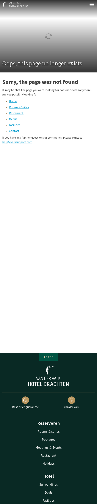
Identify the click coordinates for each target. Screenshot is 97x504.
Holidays (49, 463)
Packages (48, 439)
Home (13, 101)
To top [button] (48, 357)
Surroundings (48, 484)
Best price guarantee (25, 402)
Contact (14, 131)
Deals (48, 492)
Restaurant (16, 113)
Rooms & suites (48, 431)
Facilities (14, 125)
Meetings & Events (48, 447)
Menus (13, 119)
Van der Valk (71, 402)
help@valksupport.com (17, 142)
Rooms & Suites (19, 107)
